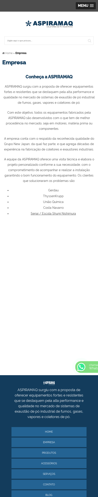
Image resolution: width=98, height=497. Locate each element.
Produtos (49, 452)
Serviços (49, 473)
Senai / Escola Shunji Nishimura (53, 213)
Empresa (49, 442)
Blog (48, 495)
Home (49, 431)
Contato (49, 484)
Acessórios (49, 463)
